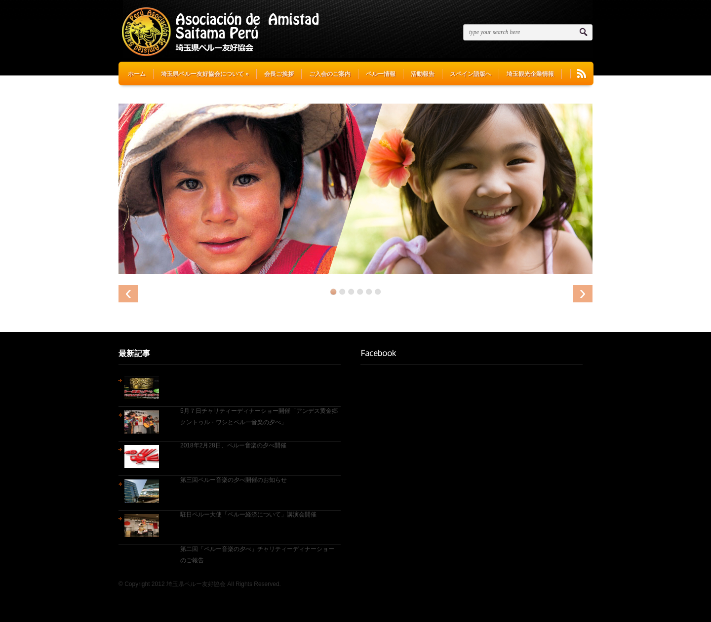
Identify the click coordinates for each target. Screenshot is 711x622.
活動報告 (422, 74)
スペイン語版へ (470, 74)
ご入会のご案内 (330, 74)
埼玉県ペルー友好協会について (205, 74)
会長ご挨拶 (279, 74)
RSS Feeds (582, 73)
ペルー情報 (380, 74)
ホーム (137, 74)
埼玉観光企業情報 (530, 74)
